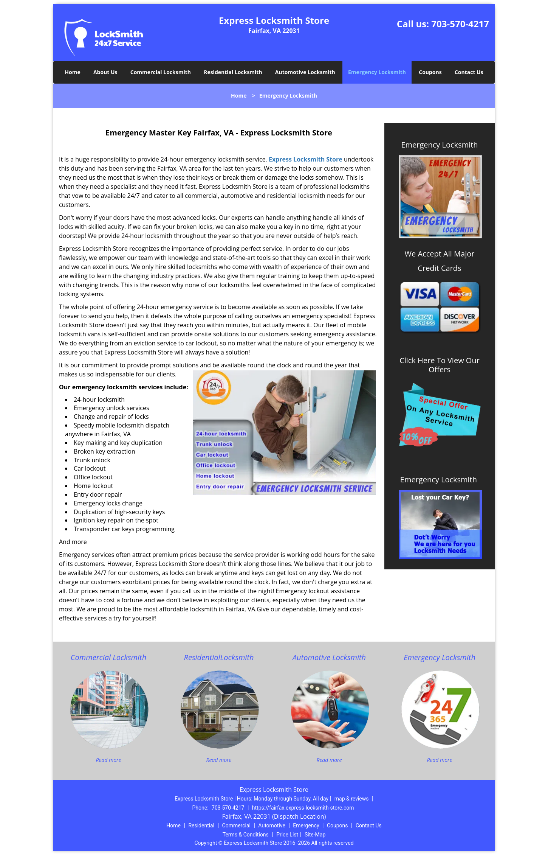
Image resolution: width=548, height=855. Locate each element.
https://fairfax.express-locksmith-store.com (303, 808)
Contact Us (469, 72)
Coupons (430, 72)
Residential (201, 825)
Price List (287, 835)
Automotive (271, 825)
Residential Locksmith (233, 72)
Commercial (236, 825)
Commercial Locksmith (160, 72)
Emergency (306, 825)
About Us (105, 72)
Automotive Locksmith (305, 72)
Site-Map (315, 835)
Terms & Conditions (246, 835)
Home (72, 72)
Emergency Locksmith (377, 72)
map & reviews (352, 799)
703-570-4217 (460, 23)
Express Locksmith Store (305, 159)
